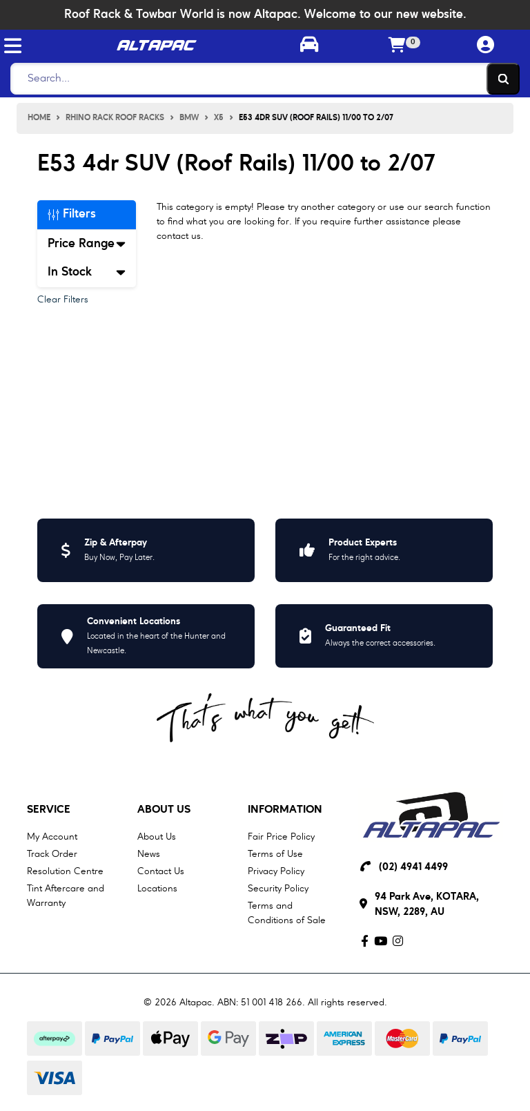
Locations (157, 888)
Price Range (87, 244)
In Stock (87, 272)
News (148, 854)
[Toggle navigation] (13, 46)
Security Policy (278, 888)
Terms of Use (275, 854)
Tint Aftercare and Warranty (65, 896)
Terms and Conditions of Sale (287, 913)
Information (285, 809)
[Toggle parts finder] (309, 46)
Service (48, 809)
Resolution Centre (65, 871)
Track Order (52, 854)
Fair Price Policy (281, 837)
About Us (163, 809)
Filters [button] (72, 214)
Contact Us (160, 871)
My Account (52, 837)
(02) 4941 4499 (413, 867)
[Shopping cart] (397, 46)
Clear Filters (62, 300)
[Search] (261, 79)
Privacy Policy (276, 871)
